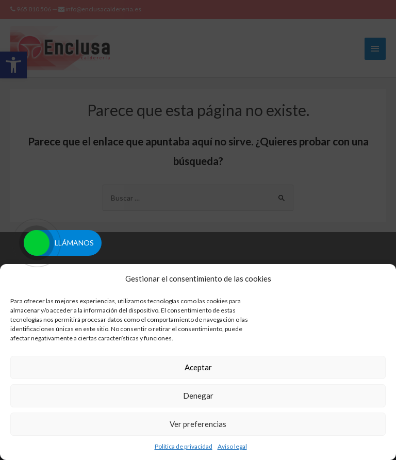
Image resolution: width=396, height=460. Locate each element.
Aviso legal (232, 446)
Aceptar (198, 367)
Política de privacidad (183, 446)
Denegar (198, 395)
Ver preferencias (198, 424)
